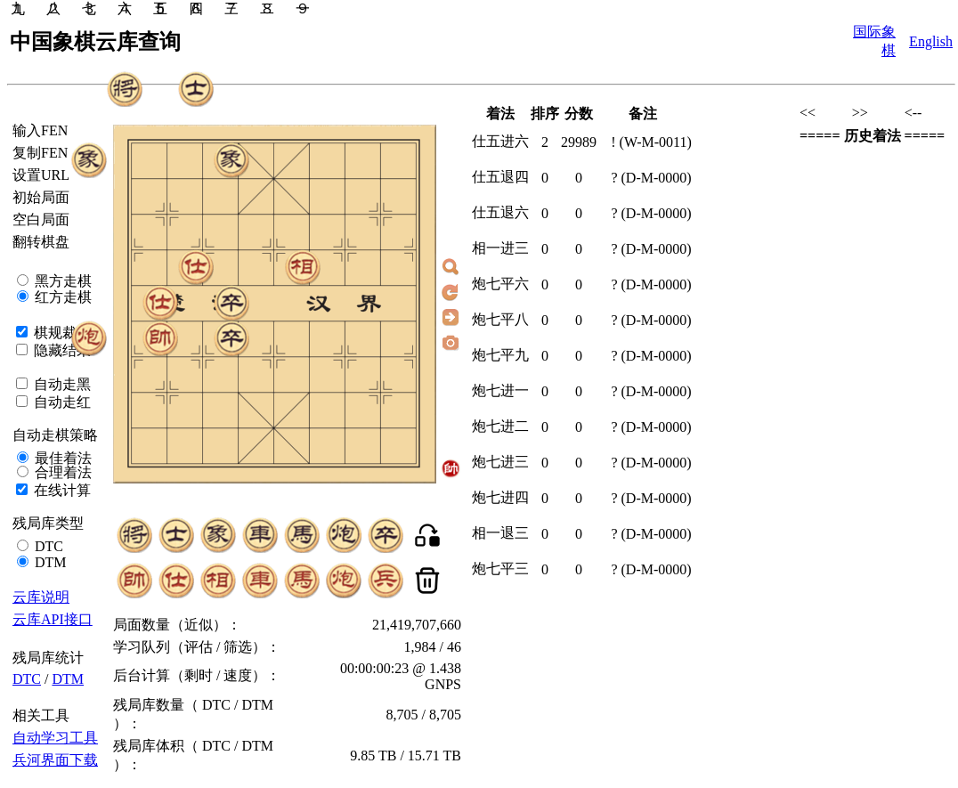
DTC (47, 546)
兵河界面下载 (55, 760)
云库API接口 (52, 619)
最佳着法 (61, 458)
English (931, 41)
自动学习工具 (55, 737)
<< (807, 112)
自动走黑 (60, 384)
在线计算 (60, 490)
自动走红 (60, 402)
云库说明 (40, 597)
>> (860, 112)
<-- (913, 112)
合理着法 (61, 472)
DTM (49, 562)
